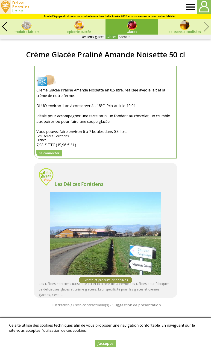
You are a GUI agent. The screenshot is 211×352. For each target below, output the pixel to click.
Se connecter (49, 153)
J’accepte (105, 343)
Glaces (112, 37)
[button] (4, 27)
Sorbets (124, 37)
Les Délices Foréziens (79, 184)
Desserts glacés (92, 37)
